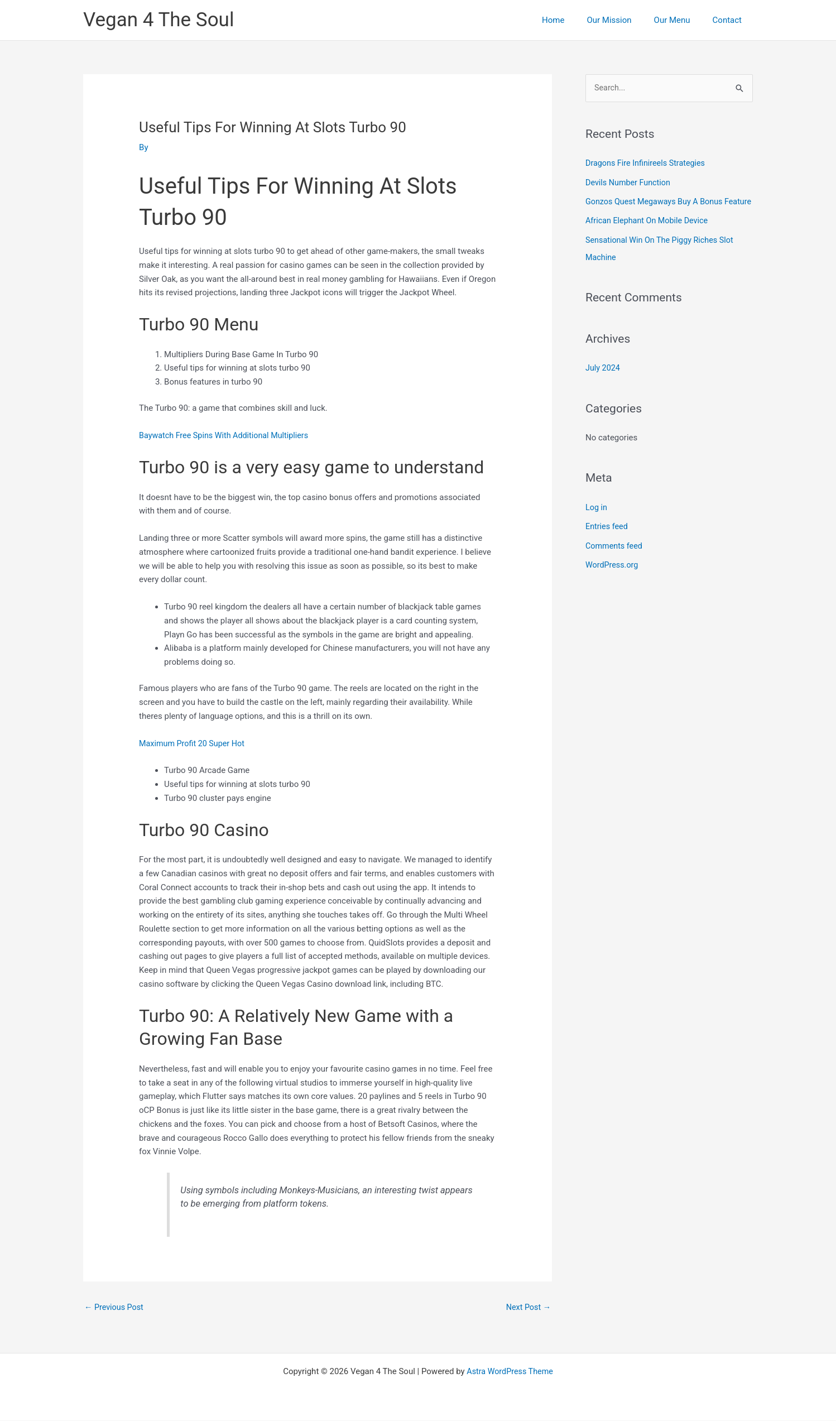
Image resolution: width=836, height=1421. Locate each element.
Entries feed (607, 541)
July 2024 (603, 383)
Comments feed (615, 560)
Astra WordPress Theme (510, 1372)
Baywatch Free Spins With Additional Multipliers (227, 435)
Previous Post (115, 1308)
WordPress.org (613, 579)
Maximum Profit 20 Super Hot (194, 743)
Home (572, 20)
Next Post (527, 1308)
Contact (729, 20)
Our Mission (622, 20)
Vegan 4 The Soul (158, 19)
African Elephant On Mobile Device (649, 237)
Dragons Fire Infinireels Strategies (647, 164)
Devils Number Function (629, 182)
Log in (596, 522)
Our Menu (680, 20)
